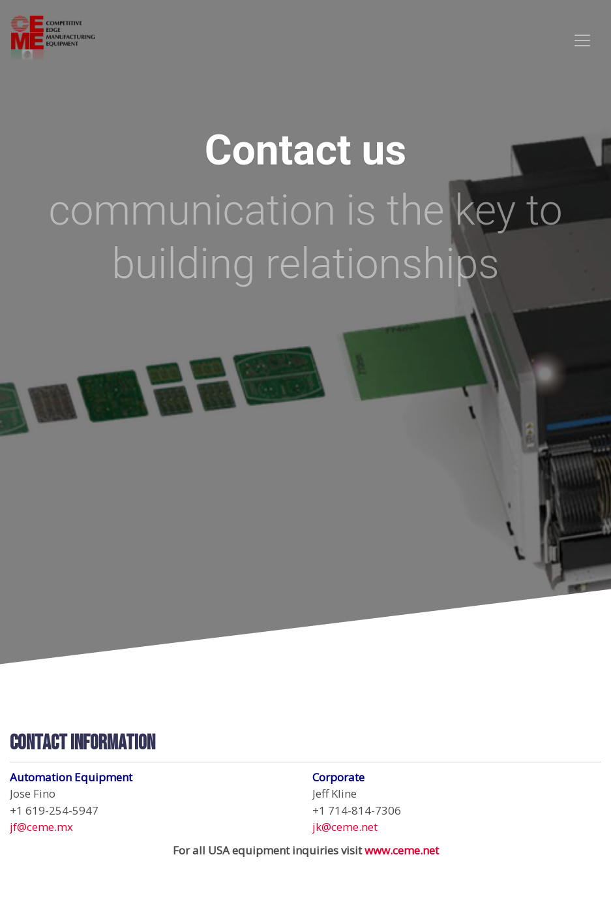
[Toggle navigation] (582, 40)
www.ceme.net (402, 850)
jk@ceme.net (345, 826)
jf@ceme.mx (41, 826)
